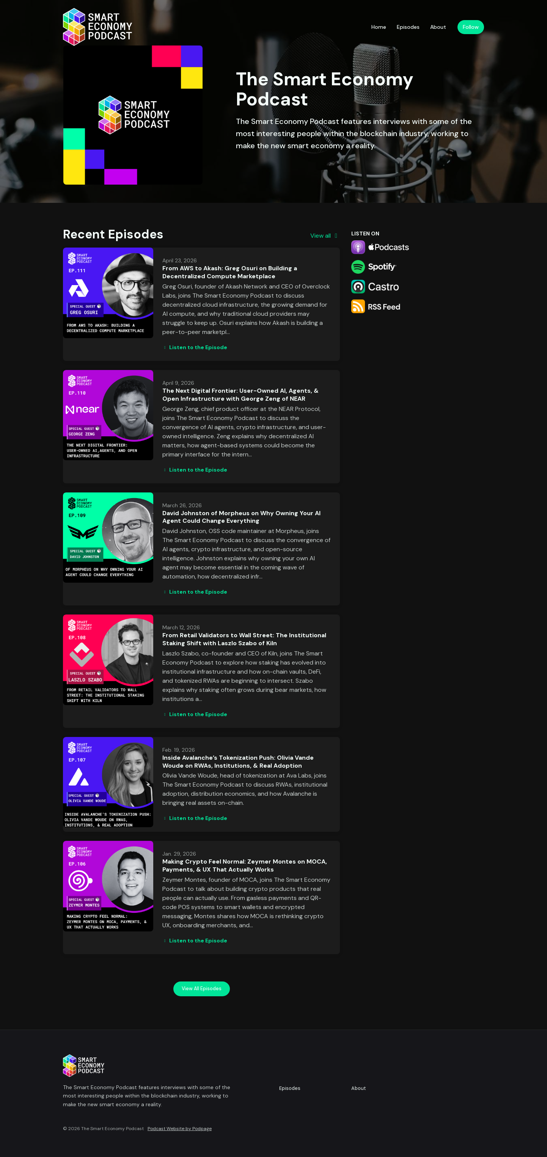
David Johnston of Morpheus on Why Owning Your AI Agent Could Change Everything (241, 517)
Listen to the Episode (194, 347)
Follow (471, 27)
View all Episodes (202, 989)
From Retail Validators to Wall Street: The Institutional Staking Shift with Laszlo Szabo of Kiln (244, 639)
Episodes (408, 27)
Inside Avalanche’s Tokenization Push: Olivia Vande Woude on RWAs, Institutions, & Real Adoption (238, 762)
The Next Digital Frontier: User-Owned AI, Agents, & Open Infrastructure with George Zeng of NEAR (240, 395)
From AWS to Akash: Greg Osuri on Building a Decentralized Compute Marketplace (229, 272)
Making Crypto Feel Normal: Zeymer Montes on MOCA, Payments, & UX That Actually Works (244, 865)
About (438, 27)
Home (378, 27)
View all (325, 236)
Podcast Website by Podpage (180, 1129)
